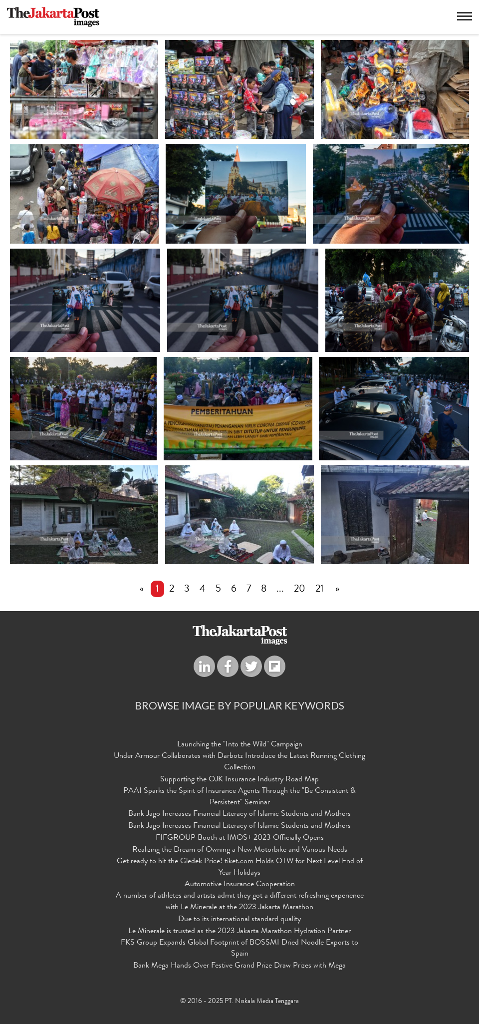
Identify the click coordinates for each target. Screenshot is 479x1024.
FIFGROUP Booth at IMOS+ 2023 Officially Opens (240, 838)
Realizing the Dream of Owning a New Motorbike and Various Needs (239, 850)
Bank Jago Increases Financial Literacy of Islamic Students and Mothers (239, 814)
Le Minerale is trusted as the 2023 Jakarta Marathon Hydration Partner (239, 932)
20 (299, 590)
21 (319, 590)
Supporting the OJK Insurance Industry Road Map (239, 780)
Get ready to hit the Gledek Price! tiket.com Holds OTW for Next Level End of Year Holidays (240, 867)
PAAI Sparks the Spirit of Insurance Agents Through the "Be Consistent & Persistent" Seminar (239, 797)
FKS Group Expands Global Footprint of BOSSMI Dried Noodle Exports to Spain (239, 949)
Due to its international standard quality (239, 920)
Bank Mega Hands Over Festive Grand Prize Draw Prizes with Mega (239, 966)
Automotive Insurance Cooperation (240, 885)
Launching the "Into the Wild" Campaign (239, 745)
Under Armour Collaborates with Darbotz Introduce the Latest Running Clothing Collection (239, 762)
